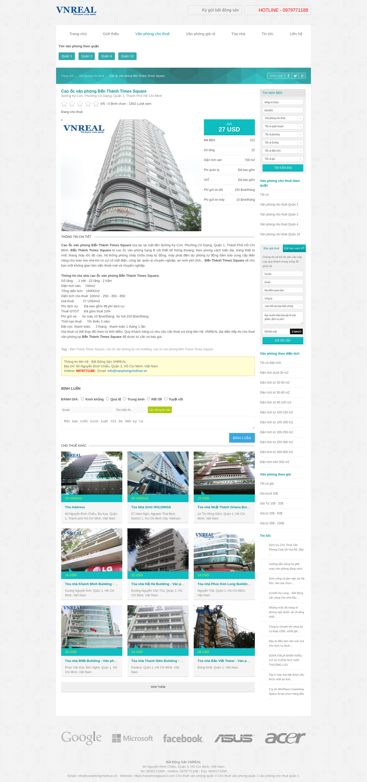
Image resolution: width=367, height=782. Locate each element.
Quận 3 (86, 56)
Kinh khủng (94, 399)
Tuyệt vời (176, 399)
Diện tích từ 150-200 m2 (276, 422)
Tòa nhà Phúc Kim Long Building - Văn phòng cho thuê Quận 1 (247, 585)
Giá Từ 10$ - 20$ (271, 503)
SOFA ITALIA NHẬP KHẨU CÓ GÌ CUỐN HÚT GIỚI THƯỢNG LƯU (285, 660)
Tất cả (264, 194)
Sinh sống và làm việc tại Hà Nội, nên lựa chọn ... (286, 581)
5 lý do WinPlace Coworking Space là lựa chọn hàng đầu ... (286, 694)
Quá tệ (115, 399)
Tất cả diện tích (270, 363)
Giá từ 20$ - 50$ (271, 513)
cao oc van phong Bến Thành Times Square (183, 349)
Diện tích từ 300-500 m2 (276, 452)
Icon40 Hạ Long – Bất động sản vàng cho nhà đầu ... (286, 595)
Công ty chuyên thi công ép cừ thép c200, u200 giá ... (286, 629)
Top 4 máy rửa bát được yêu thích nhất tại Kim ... (286, 677)
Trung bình (136, 399)
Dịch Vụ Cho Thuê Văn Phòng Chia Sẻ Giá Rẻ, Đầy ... (286, 549)
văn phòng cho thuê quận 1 (279, 776)
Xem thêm (158, 688)
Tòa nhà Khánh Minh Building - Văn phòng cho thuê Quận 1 (112, 585)
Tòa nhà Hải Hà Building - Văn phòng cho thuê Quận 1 (173, 585)
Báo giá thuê (271, 248)
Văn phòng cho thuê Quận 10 (280, 234)
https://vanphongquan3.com (154, 776)
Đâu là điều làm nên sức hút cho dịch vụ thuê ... (286, 643)
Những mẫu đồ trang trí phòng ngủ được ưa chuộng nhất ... (286, 612)
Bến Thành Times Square (87, 349)
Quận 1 (66, 56)
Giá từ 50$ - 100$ (272, 523)
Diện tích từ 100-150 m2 (276, 412)
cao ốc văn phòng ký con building (129, 349)
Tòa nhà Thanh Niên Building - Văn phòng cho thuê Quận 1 (177, 662)
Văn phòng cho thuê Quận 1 (279, 204)
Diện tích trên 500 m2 (274, 462)
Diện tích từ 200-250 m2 (276, 432)
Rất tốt (156, 399)
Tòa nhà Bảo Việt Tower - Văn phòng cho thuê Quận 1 (240, 662)
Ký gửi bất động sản (220, 10)
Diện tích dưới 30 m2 (274, 372)
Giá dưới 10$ (269, 493)
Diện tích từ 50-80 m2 (275, 392)
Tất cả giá (266, 483)
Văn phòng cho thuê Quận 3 (279, 214)
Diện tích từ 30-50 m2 (275, 382)
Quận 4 (106, 56)
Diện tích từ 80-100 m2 (275, 402)
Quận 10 (127, 56)
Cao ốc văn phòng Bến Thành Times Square (104, 91)
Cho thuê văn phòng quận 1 (237, 776)
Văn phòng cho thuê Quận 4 (279, 224)
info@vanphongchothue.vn (127, 371)
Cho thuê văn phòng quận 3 (196, 776)
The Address (75, 509)
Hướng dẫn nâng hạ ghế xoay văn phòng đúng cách (286, 566)
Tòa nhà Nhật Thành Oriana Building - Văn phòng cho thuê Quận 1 (250, 509)
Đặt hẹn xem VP (294, 248)
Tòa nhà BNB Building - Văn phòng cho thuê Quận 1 (106, 662)
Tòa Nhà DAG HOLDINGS (151, 509)
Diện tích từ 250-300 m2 (276, 442)
